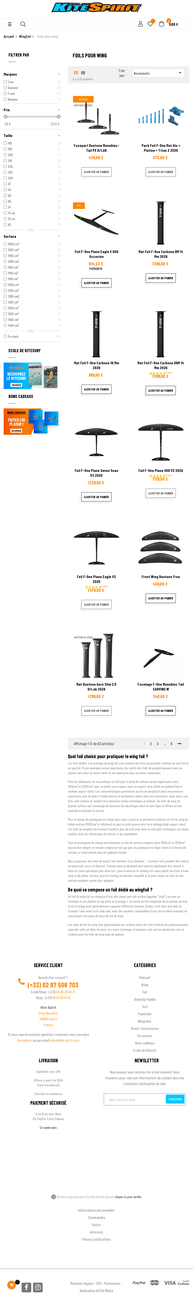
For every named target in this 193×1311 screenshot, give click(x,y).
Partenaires (112, 1283)
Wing (144, 984)
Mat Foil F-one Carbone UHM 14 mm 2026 (160, 365)
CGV (98, 1283)
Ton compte (96, 1202)
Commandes (96, 1217)
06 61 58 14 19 (61, 997)
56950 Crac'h (48, 1019)
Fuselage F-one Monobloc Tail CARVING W (160, 686)
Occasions (144, 1035)
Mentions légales (82, 1283)
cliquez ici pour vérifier (128, 1197)
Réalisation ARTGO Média (96, 1290)
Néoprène (144, 1021)
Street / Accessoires (145, 1028)
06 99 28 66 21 (65, 991)
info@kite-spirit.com (65, 1040)
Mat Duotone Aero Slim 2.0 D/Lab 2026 (96, 686)
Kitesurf (144, 977)
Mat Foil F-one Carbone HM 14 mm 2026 (160, 254)
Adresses (96, 1232)
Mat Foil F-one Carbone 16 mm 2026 (96, 365)
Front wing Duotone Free (161, 576)
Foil (144, 992)
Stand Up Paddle (145, 999)
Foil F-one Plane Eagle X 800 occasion (96, 254)
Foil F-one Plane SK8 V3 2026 (160, 470)
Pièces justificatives (96, 1239)
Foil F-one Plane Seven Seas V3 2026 (96, 472)
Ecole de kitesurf (144, 1050)
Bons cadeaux (144, 1043)
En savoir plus (48, 1127)
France (48, 1024)
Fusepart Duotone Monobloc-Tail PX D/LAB (96, 147)
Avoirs (96, 1224)
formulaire (24, 1040)
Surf (145, 1006)
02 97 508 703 (60, 985)
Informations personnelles (96, 1210)
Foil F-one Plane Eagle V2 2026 (96, 579)
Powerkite (145, 1013)
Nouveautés (158, 73)
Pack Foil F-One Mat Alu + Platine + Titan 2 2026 (161, 147)
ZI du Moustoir (48, 1013)
